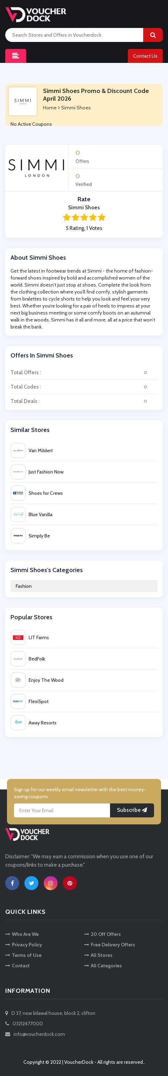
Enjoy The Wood (37, 680)
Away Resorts (34, 723)
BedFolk (28, 659)
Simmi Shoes (76, 107)
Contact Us (145, 56)
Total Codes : (84, 386)
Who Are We (22, 934)
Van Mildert (32, 450)
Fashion (24, 586)
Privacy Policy (23, 944)
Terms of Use (23, 955)
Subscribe (132, 810)
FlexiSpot (30, 701)
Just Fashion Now (37, 472)
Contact (17, 965)
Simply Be (30, 536)
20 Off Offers (102, 934)
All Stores (98, 955)
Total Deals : (84, 401)
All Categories (103, 965)
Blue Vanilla (31, 514)
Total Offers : (84, 372)
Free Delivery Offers (109, 944)
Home (50, 107)
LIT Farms (30, 637)
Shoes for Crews (37, 493)
